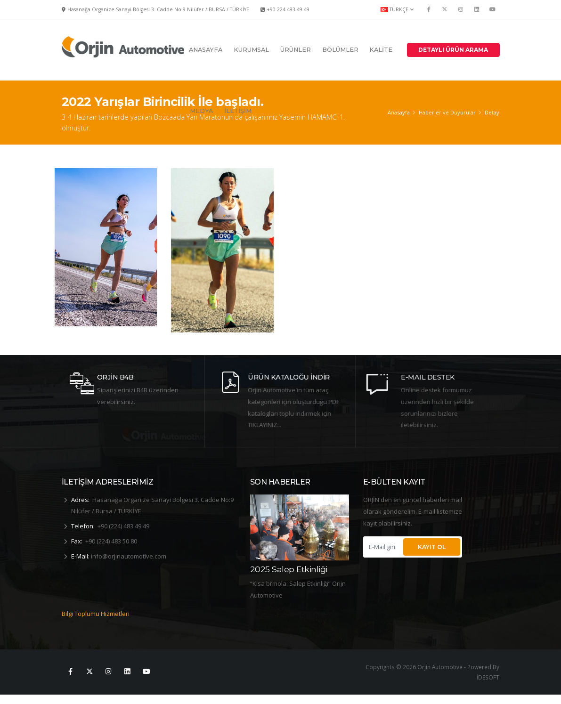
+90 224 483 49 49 (288, 9)
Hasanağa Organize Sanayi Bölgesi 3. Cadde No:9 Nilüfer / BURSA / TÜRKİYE (158, 9)
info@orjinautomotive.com (128, 556)
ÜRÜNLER (295, 49)
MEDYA (201, 110)
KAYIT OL (432, 546)
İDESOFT (488, 687)
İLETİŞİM (238, 110)
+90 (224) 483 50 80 (111, 541)
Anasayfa (399, 112)
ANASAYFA (205, 49)
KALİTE (380, 49)
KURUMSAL (251, 49)
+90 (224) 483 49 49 (123, 526)
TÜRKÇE (397, 9)
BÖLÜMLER (340, 49)
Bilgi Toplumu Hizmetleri (96, 623)
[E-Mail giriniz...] (382, 547)
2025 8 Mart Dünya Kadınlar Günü (288, 562)
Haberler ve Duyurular (447, 112)
